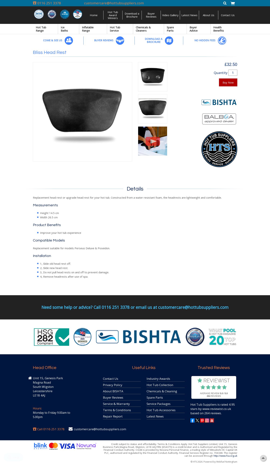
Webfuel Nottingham (226, 461)
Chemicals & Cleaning (162, 391)
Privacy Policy (112, 385)
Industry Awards (158, 379)
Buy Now (228, 82)
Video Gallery (170, 15)
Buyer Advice (194, 28)
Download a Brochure (132, 15)
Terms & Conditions (117, 410)
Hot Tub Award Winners (113, 15)
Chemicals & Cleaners (143, 28)
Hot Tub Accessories (161, 410)
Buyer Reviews (151, 15)
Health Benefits (218, 28)
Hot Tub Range (41, 28)
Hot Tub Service (115, 28)
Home (94, 15)
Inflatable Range (88, 28)
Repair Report (113, 416)
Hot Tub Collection (160, 385)
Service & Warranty (116, 404)
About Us (208, 15)
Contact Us (228, 15)
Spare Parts (170, 28)
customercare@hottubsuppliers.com (114, 3)
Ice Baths (64, 28)
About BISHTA (113, 391)
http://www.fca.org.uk (225, 455)
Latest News (189, 15)
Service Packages (158, 404)
